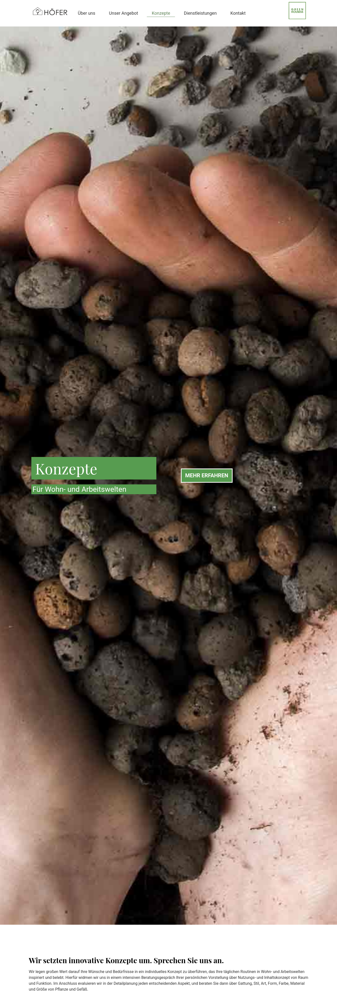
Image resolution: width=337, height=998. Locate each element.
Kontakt (238, 13)
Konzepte (161, 13)
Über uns (86, 13)
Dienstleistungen (200, 13)
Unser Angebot (123, 13)
